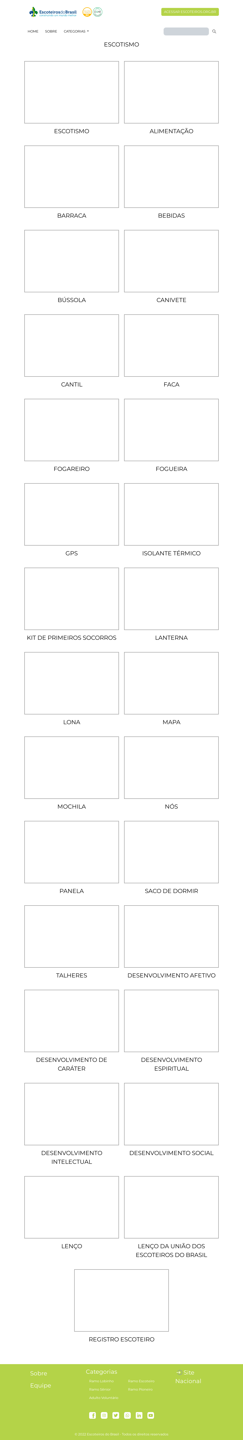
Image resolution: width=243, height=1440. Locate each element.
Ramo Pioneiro (140, 1389)
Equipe (40, 1385)
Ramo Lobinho (101, 1381)
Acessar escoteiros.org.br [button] (190, 12)
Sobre (51, 31)
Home (33, 31)
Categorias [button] (75, 31)
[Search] (186, 31)
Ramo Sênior (100, 1389)
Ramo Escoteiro (141, 1381)
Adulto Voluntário (103, 1398)
